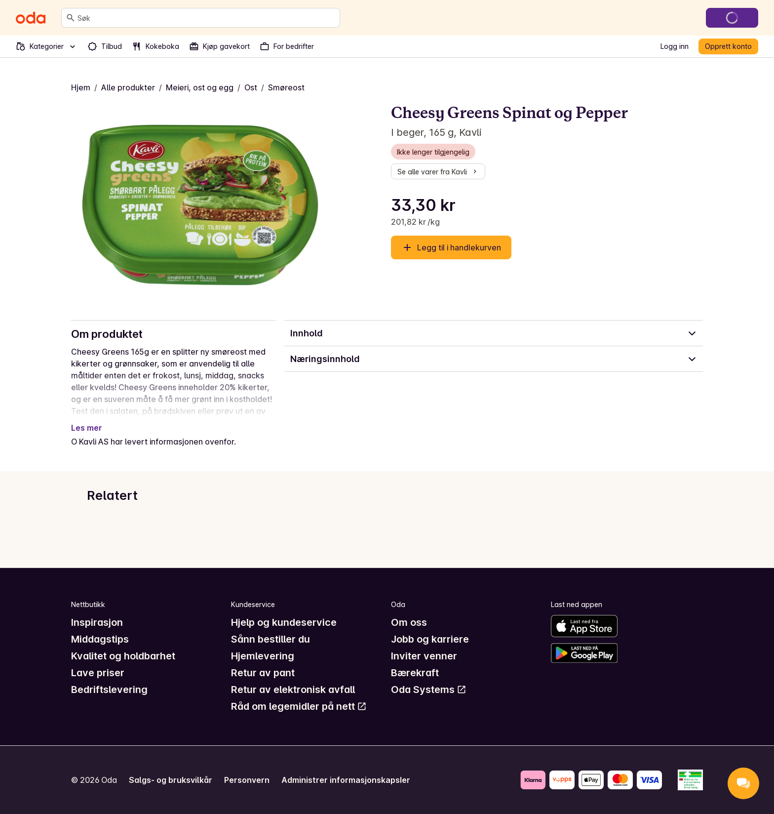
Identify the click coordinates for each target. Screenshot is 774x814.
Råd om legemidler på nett (299, 706)
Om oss (409, 622)
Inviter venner (424, 656)
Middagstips (100, 639)
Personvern (247, 780)
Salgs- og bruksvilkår (170, 780)
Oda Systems (428, 689)
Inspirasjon (97, 622)
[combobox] (206, 17)
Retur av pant (263, 673)
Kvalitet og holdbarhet (123, 656)
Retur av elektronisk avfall (293, 689)
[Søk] (71, 18)
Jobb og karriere (430, 639)
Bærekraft (415, 673)
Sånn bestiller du (270, 639)
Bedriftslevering (109, 689)
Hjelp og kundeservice (284, 622)
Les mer (86, 428)
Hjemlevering (262, 656)
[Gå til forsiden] (30, 18)
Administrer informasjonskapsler (345, 780)
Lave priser (97, 673)
